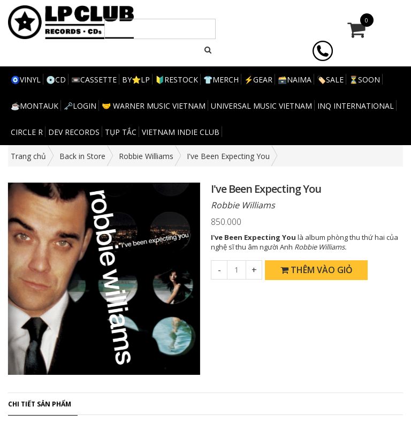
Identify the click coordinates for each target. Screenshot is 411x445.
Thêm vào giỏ (316, 270)
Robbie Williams (146, 156)
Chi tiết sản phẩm (39, 404)
